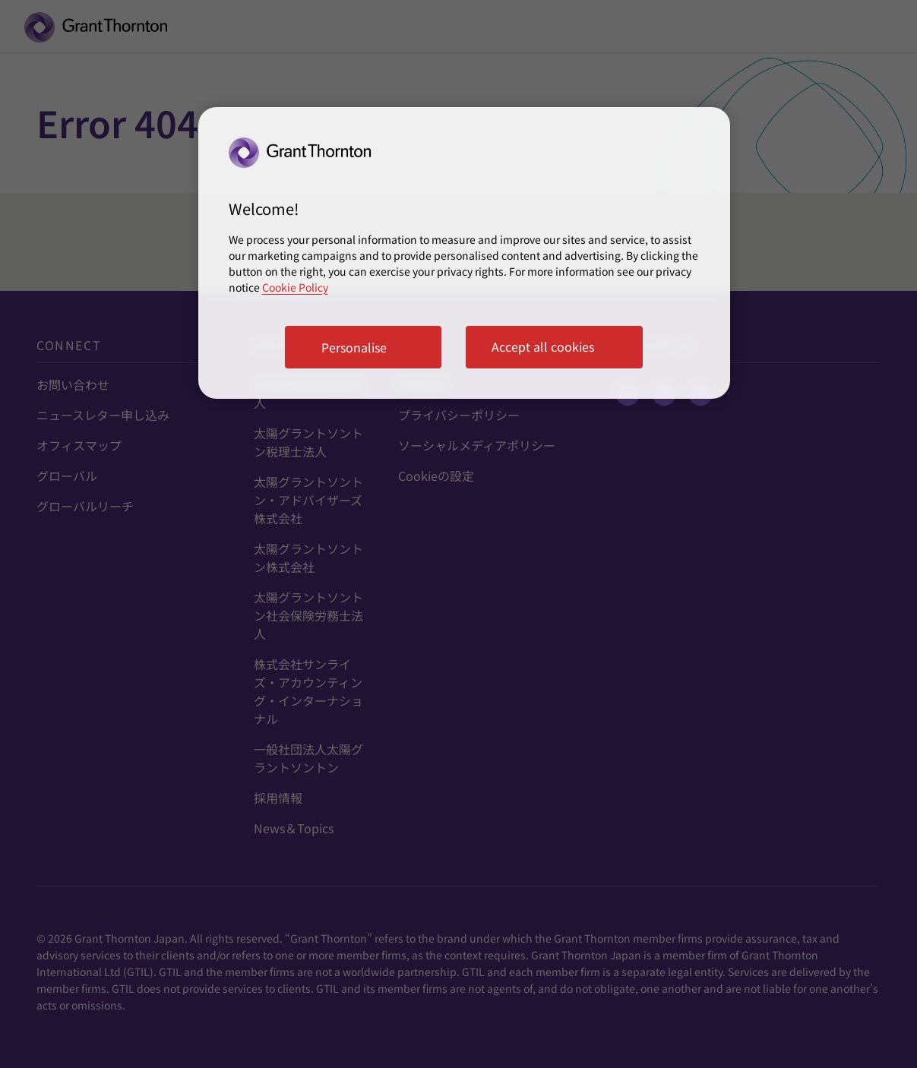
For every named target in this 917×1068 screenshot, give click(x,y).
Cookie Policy (295, 287)
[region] (464, 253)
